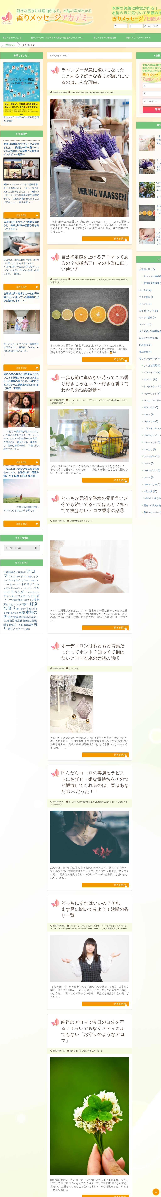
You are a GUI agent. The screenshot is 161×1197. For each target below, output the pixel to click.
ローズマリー (99, 940)
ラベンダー (90, 92)
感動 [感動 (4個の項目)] (8, 613)
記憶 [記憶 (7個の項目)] (34, 620)
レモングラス (88, 404)
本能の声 (79, 812)
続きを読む (116, 239)
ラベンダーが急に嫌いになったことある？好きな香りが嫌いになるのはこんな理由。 (95, 76)
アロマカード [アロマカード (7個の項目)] (16, 576)
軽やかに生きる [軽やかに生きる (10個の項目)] (13, 624)
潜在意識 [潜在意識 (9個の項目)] (13, 617)
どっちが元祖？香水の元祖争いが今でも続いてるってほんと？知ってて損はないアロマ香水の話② (95, 510)
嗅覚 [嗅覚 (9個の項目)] (36, 599)
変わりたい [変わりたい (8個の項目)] (9, 604)
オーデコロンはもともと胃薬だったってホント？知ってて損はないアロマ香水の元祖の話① (93, 659)
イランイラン (75, 938)
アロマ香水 (75, 527)
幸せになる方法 (97, 281)
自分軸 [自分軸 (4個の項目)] (6, 621)
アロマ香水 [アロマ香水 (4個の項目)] (28, 577)
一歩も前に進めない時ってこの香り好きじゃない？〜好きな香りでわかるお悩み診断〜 (95, 387)
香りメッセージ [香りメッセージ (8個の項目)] (16, 628)
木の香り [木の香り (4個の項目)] (14, 613)
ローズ (97, 404)
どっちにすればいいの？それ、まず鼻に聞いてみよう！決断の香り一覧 (95, 921)
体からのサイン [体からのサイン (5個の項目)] (26, 600)
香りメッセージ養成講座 (104, 37)
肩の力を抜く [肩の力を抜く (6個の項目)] (31, 617)
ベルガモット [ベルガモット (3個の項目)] (18, 588)
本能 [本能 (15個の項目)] (22, 613)
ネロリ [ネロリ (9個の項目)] (25, 584)
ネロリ (82, 92)
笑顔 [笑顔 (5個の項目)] (21, 617)
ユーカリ (73, 404)
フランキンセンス (110, 938)
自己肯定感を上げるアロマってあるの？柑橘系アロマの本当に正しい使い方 (95, 265)
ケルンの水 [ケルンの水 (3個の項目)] (29, 581)
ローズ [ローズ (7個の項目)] (26, 596)
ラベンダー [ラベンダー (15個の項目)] (19, 592)
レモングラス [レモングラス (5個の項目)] (15, 596)
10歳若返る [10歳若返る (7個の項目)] (9, 572)
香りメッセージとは (12, 37)
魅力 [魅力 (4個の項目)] (28, 629)
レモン (98, 92)
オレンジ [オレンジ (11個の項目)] (19, 580)
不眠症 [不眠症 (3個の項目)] (15, 600)
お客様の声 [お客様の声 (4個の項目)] (21, 572)
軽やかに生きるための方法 (116, 281)
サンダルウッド (96, 938)
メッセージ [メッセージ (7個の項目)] (30, 588)
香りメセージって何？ (115, 812)
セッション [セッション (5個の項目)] (15, 584)
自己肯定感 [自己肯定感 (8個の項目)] (16, 620)
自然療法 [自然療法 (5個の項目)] (27, 620)
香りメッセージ (107, 92)
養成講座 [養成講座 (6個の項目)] (28, 624)
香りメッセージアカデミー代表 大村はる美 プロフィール (57, 37)
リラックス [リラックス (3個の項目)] (31, 592)
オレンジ (75, 92)
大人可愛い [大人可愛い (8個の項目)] (23, 604)
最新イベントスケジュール (138, 37)
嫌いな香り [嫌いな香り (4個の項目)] (21, 609)
